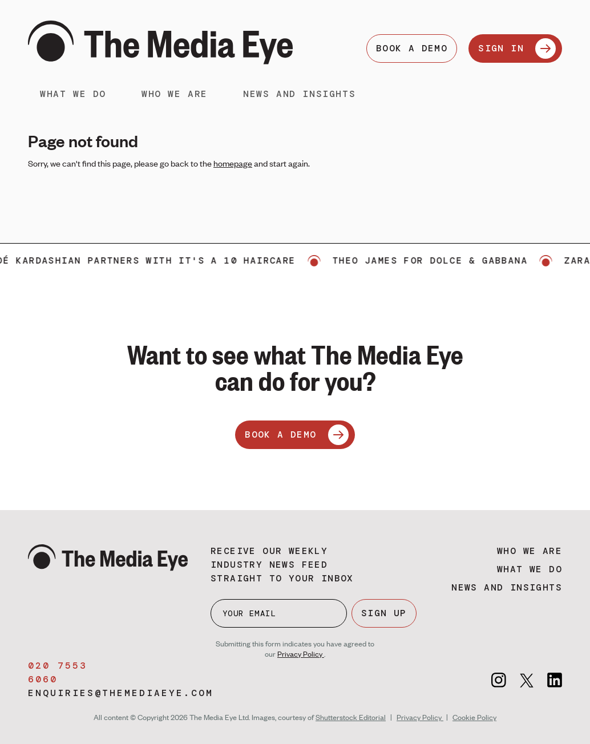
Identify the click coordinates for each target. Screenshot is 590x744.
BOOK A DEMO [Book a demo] (411, 48)
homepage (232, 163)
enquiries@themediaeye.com (120, 693)
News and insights (299, 94)
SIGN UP (384, 613)
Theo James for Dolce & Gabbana (436, 260)
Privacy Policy (300, 654)
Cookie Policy (474, 717)
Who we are (175, 94)
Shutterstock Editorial (351, 717)
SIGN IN (517, 48)
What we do (73, 94)
